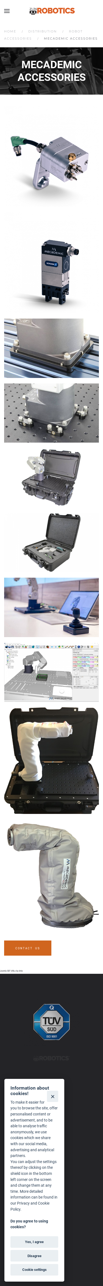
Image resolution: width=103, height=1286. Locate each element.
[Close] (52, 1096)
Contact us (27, 948)
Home (10, 31)
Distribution (42, 31)
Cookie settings (34, 1270)
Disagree (34, 1256)
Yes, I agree (34, 1242)
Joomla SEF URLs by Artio (11, 971)
